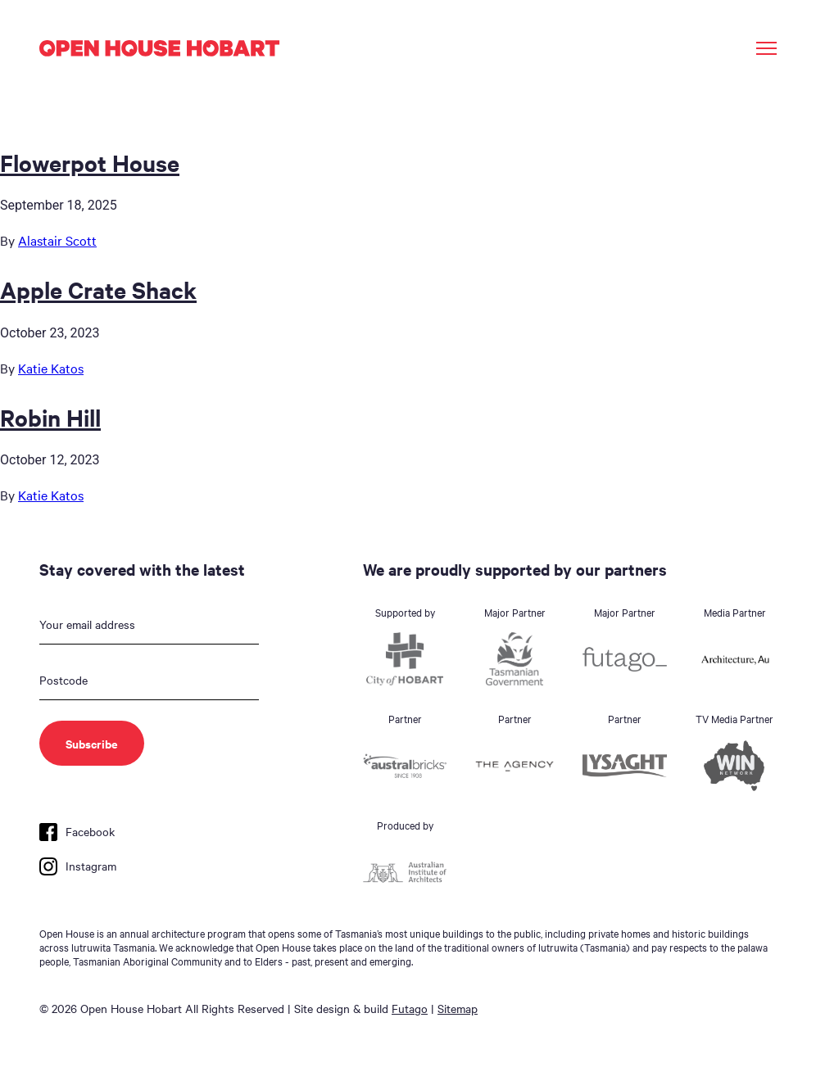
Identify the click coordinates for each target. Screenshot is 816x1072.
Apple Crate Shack (98, 289)
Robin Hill (50, 416)
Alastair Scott (57, 240)
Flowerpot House (89, 162)
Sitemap (457, 1008)
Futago (410, 1008)
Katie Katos (51, 368)
